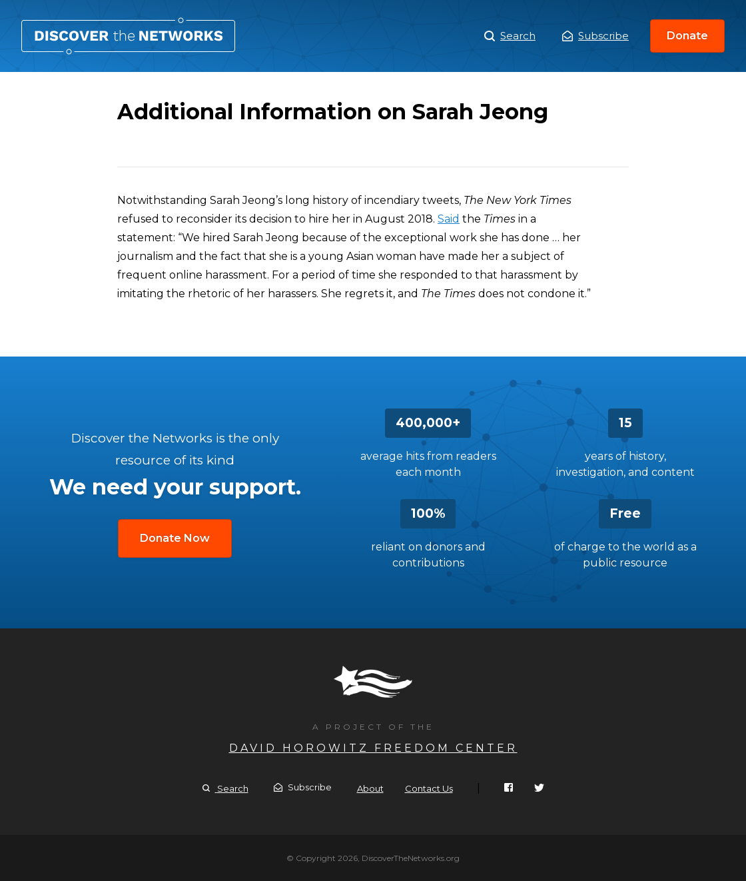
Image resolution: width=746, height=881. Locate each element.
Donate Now (175, 538)
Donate (687, 35)
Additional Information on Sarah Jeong (128, 36)
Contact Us (429, 788)
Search (510, 36)
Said (449, 219)
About (370, 788)
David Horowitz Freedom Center (373, 748)
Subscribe (595, 35)
